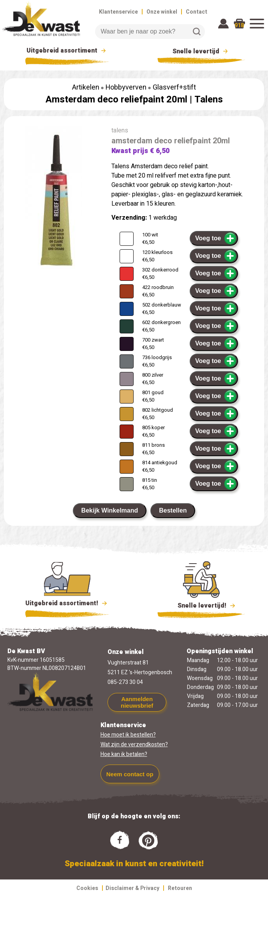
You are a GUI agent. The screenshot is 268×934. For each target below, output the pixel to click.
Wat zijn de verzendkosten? (134, 744)
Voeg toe (216, 238)
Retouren (180, 888)
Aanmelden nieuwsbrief (137, 702)
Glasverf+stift (174, 87)
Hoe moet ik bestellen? (128, 735)
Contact (196, 12)
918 (239, 25)
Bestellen (173, 510)
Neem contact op (129, 774)
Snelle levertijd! (201, 605)
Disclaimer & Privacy (132, 888)
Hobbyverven (126, 87)
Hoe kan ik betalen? (123, 754)
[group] (54, 202)
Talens (208, 99)
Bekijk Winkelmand (109, 510)
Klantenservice (118, 12)
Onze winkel (161, 12)
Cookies (87, 888)
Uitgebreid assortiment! (67, 603)
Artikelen (85, 87)
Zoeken (197, 32)
